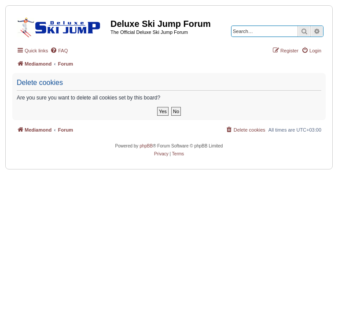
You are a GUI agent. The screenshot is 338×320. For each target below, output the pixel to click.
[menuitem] (59, 50)
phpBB (146, 145)
